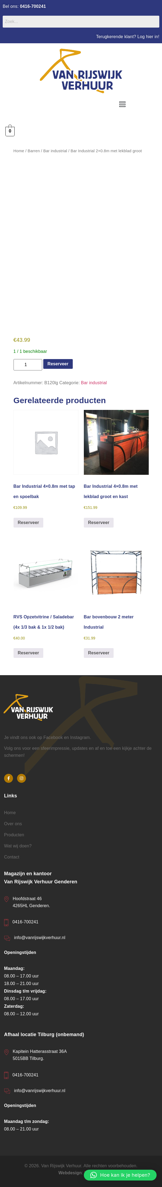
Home (19, 151)
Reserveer (58, 364)
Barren (34, 151)
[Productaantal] (28, 364)
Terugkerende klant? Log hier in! (127, 36)
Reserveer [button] (28, 522)
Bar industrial (55, 151)
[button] (122, 105)
